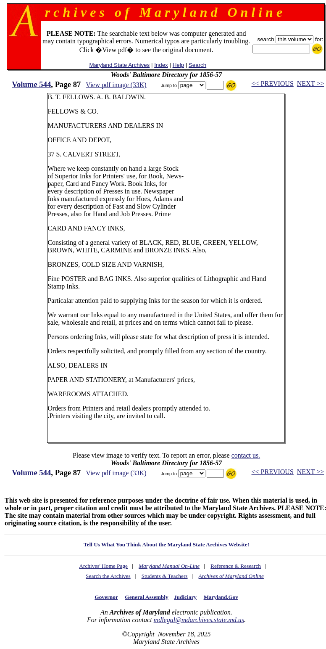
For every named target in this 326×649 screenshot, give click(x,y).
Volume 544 (31, 84)
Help (178, 65)
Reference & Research (235, 566)
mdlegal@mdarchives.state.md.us (199, 619)
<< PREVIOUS (273, 83)
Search (197, 65)
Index (161, 65)
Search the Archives (108, 576)
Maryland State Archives (119, 65)
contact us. (245, 455)
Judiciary (185, 597)
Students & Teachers (165, 576)
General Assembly (146, 597)
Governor (106, 597)
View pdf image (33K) (116, 84)
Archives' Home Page (103, 566)
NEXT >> (310, 83)
